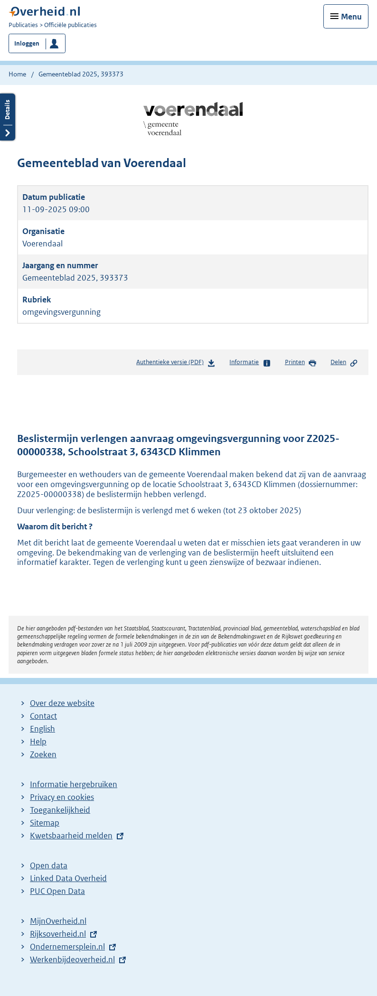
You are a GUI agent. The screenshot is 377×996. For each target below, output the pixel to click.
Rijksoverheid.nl (58, 934)
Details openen (7, 117)
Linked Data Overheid (68, 878)
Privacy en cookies (62, 797)
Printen (301, 362)
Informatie (250, 362)
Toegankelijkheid (60, 810)
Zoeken (43, 754)
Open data (48, 865)
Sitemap (44, 822)
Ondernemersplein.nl (67, 946)
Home (17, 74)
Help (38, 741)
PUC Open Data (57, 891)
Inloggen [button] (26, 43)
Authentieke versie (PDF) (176, 364)
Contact (43, 716)
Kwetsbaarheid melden (71, 835)
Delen (344, 362)
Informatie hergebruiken (73, 784)
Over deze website (62, 703)
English (42, 729)
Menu (351, 16)
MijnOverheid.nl (58, 921)
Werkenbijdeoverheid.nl (72, 959)
